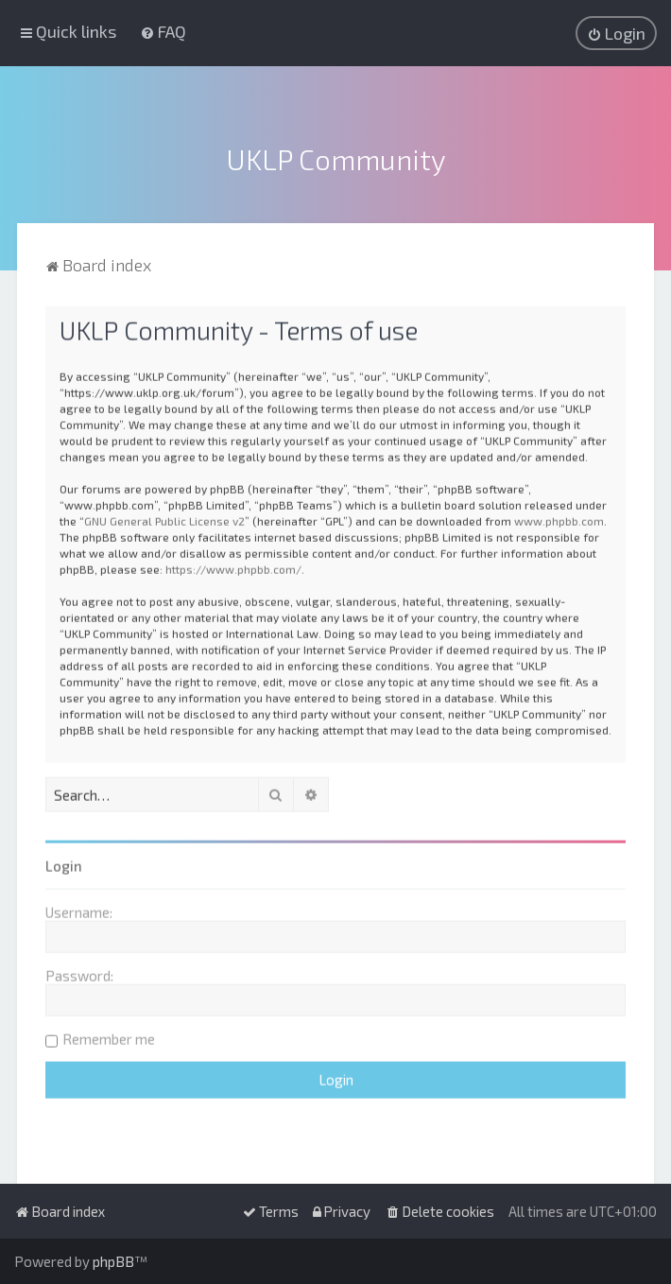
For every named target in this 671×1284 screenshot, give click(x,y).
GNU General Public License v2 (164, 518)
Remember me (108, 1036)
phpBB (113, 1261)
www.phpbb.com (559, 518)
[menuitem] (163, 31)
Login (63, 863)
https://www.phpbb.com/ (233, 566)
